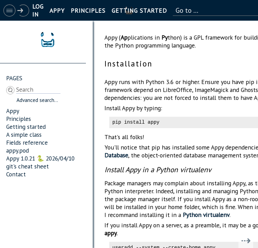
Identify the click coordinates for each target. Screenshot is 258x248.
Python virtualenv (206, 216)
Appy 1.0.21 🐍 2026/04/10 (40, 158)
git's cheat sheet (27, 166)
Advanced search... (37, 99)
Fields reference (27, 142)
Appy (12, 111)
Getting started (26, 127)
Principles (18, 119)
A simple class (24, 134)
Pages (14, 78)
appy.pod (17, 150)
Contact (16, 174)
